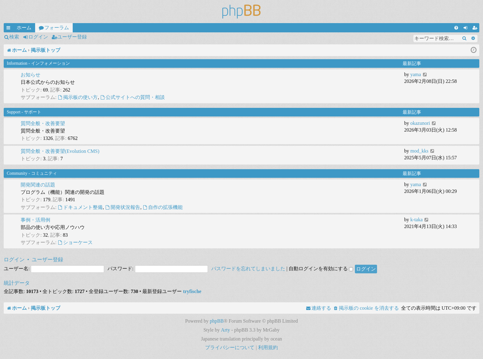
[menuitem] (456, 27)
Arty (225, 329)
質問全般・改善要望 (43, 123)
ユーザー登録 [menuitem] (476, 28)
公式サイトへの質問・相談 (132, 97)
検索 (14, 36)
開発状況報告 (122, 207)
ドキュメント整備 (80, 207)
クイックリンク (9, 28)
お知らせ (30, 74)
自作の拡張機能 (163, 207)
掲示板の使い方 (78, 97)
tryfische (192, 291)
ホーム (24, 27)
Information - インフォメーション (38, 63)
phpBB (217, 321)
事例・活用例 (35, 219)
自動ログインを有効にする (321, 268)
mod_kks (419, 150)
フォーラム (56, 27)
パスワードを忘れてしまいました (248, 268)
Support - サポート (24, 112)
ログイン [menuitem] (466, 28)
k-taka (416, 219)
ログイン (38, 36)
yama (415, 74)
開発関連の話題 (38, 184)
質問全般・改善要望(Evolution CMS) (60, 151)
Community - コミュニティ (32, 173)
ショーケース (75, 242)
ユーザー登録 (72, 36)
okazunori (420, 123)
